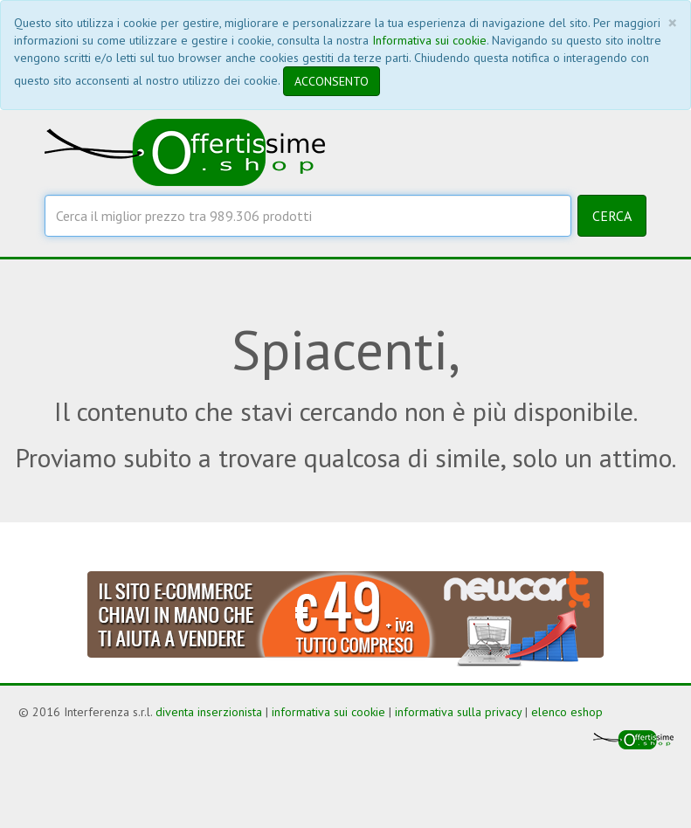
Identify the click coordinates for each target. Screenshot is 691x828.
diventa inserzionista (208, 712)
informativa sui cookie (328, 712)
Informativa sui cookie (429, 40)
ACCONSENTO (331, 81)
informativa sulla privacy (458, 712)
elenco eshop (567, 712)
